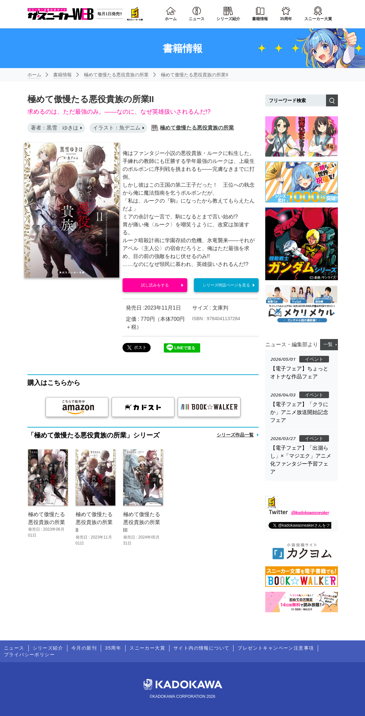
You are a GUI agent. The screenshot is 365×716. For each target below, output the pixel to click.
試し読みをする (155, 285)
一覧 (328, 344)
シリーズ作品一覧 (235, 434)
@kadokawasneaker (310, 512)
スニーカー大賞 (318, 19)
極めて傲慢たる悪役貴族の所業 (116, 74)
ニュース (196, 19)
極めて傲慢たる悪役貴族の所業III (141, 522)
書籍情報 (260, 19)
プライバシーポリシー (29, 654)
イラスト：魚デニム (116, 128)
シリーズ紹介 (228, 19)
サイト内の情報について (201, 648)
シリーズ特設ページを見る (226, 285)
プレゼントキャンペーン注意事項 (275, 648)
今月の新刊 (84, 648)
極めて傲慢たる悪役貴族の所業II (194, 74)
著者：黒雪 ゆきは (54, 128)
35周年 (286, 19)
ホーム (171, 19)
